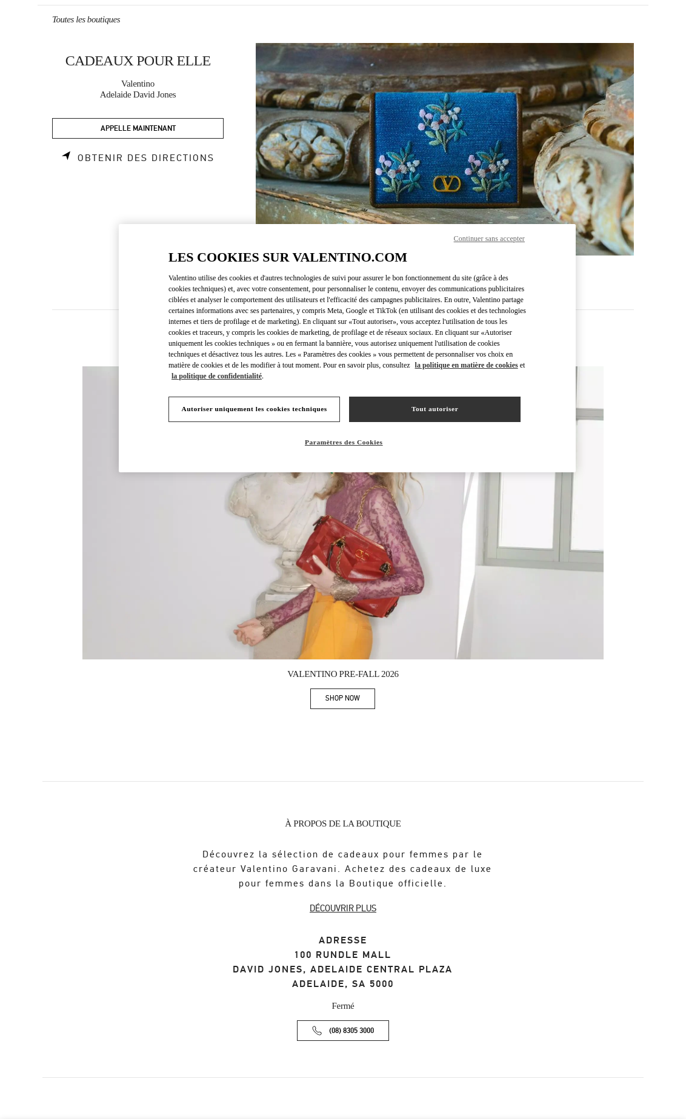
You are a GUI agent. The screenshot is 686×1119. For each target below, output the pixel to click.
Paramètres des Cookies (344, 442)
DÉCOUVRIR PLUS (343, 908)
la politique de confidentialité (217, 376)
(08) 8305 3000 (351, 1030)
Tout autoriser (434, 408)
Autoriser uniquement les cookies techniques (254, 408)
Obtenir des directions (146, 158)
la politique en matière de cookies (466, 365)
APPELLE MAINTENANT (138, 128)
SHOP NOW (350, 700)
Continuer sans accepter (489, 238)
